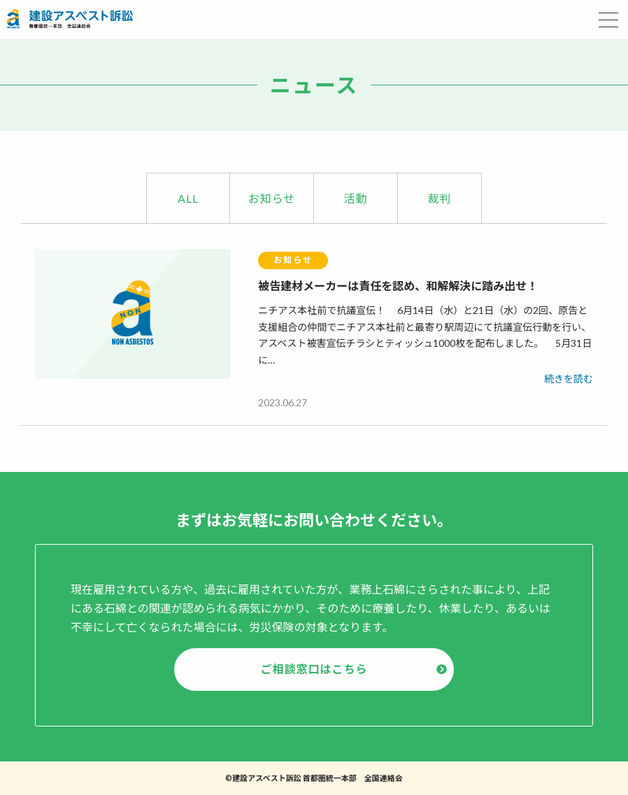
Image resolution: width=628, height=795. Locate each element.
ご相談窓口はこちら (313, 668)
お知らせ (272, 198)
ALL (188, 198)
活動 (355, 198)
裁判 (439, 198)
